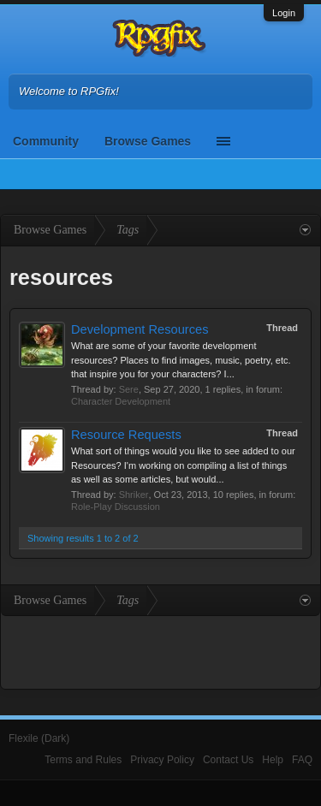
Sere (129, 389)
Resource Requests (126, 435)
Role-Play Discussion (115, 506)
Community (46, 141)
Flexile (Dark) (39, 738)
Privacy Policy (162, 760)
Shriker (134, 494)
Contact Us (228, 760)
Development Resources (139, 329)
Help (272, 760)
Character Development (120, 401)
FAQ (302, 760)
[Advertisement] (161, 650)
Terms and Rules (83, 760)
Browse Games (147, 141)
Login (283, 13)
